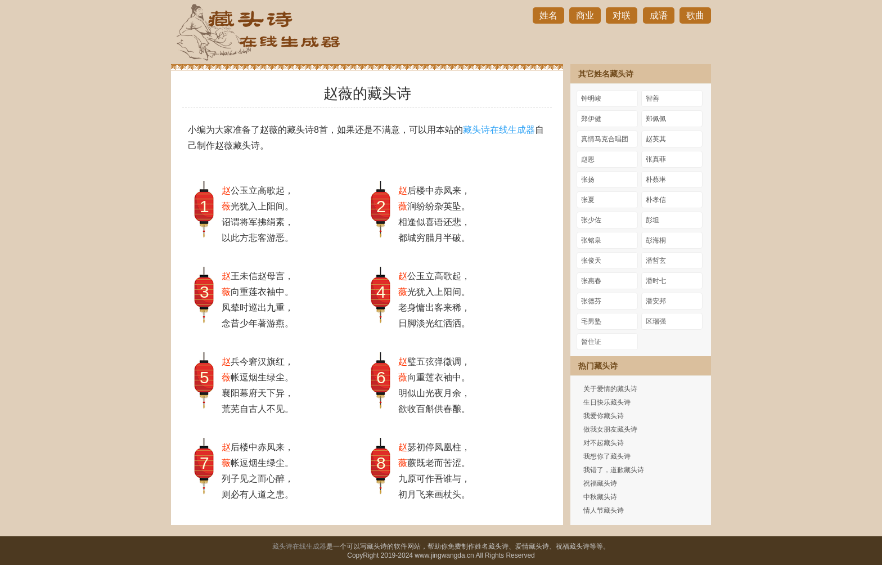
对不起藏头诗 (603, 443)
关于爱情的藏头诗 (610, 389)
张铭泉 (591, 240)
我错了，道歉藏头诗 (613, 470)
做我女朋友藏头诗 (610, 429)
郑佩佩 (656, 119)
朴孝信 (656, 200)
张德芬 (591, 301)
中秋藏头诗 (600, 497)
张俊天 (591, 260)
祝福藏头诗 (600, 483)
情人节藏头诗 (603, 510)
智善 (652, 98)
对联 (622, 15)
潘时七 (656, 281)
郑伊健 (591, 119)
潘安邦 (656, 301)
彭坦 (652, 220)
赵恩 (588, 159)
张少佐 (591, 220)
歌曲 (695, 15)
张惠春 (591, 281)
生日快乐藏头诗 (607, 402)
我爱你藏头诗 (603, 416)
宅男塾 (591, 321)
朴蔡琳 (656, 179)
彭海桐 (656, 240)
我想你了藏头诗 (607, 456)
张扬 (588, 179)
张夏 (588, 200)
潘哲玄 (656, 260)
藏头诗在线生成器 (499, 129)
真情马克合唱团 (604, 139)
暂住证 (591, 342)
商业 (585, 15)
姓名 (548, 15)
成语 (659, 15)
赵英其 (656, 139)
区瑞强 (656, 321)
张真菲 (656, 159)
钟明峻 (591, 98)
